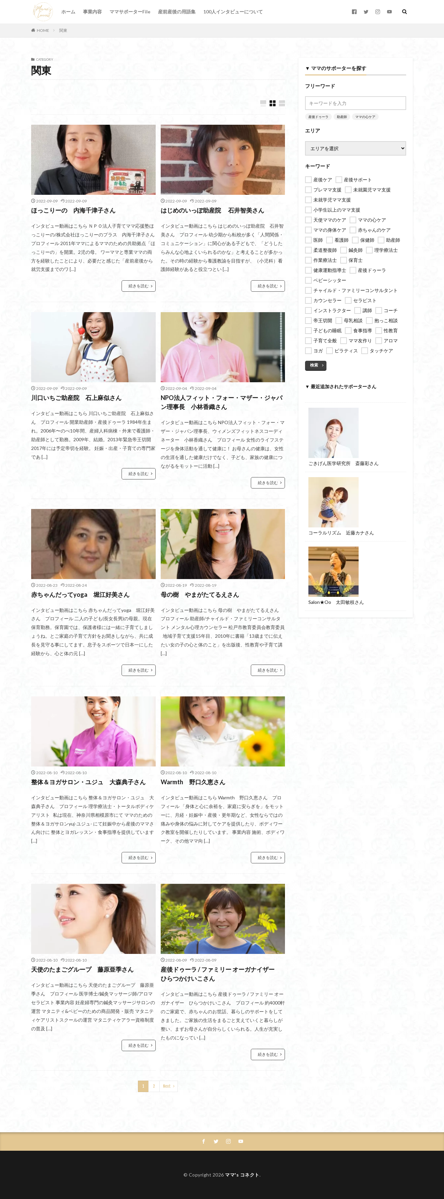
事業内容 (92, 11)
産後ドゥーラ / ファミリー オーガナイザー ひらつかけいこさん (221, 974)
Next (167, 1086)
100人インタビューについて (233, 11)
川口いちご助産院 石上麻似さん (76, 397)
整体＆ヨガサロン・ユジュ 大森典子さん (88, 782)
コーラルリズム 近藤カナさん (341, 532)
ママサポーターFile (129, 11)
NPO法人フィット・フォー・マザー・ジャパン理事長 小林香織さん (221, 402)
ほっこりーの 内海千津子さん (73, 210)
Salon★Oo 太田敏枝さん (336, 602)
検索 (314, 364)
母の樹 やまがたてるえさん (200, 594)
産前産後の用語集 (177, 11)
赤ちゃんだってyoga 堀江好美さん (80, 594)
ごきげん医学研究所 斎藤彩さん (343, 463)
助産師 (342, 117)
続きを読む (139, 285)
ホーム (68, 11)
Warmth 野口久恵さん (193, 782)
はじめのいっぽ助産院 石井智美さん (212, 210)
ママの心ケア (365, 117)
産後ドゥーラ (318, 117)
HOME (43, 30)
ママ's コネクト (242, 1175)
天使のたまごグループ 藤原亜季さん (82, 969)
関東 (63, 30)
